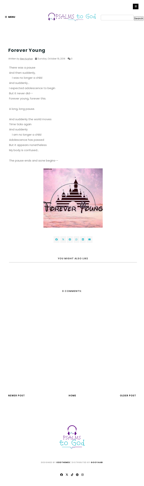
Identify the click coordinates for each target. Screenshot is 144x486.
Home (72, 395)
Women (12, 43)
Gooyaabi (97, 462)
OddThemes (63, 462)
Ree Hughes (26, 58)
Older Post (128, 395)
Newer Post (16, 395)
